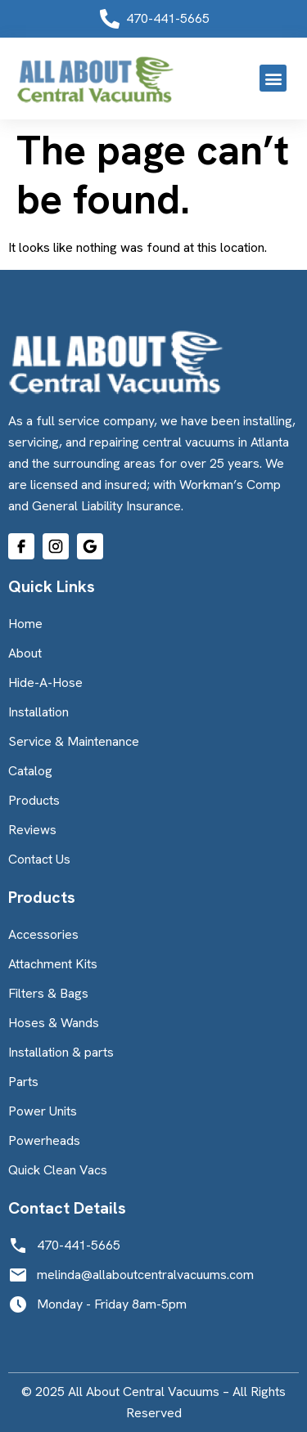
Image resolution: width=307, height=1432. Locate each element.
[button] (273, 78)
